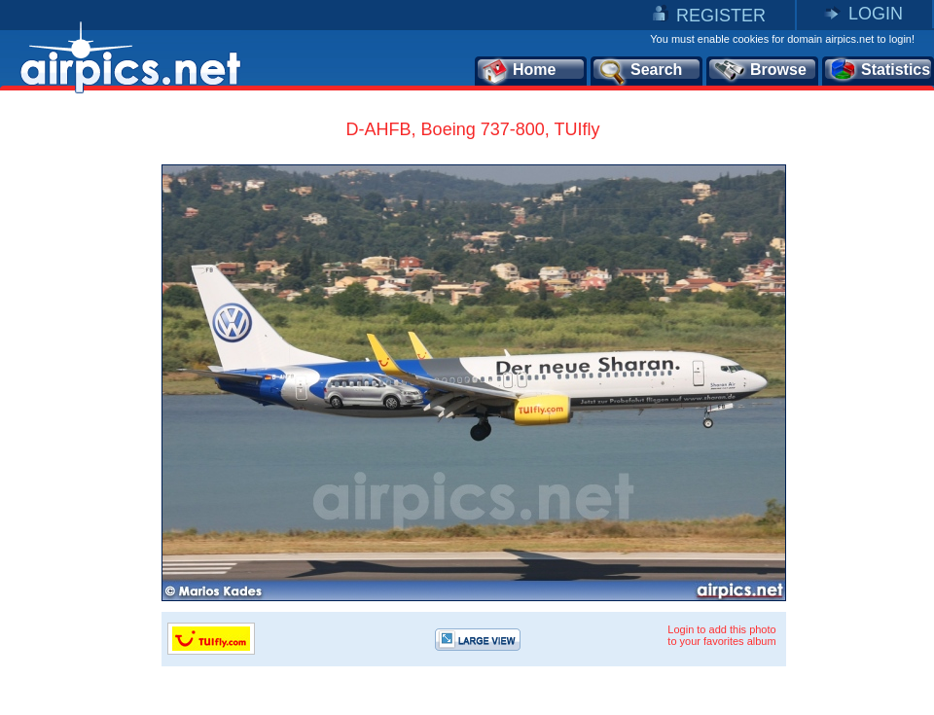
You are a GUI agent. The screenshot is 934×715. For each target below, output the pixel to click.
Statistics (879, 71)
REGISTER (721, 15)
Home (518, 71)
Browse (759, 71)
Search (639, 71)
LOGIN (875, 13)
